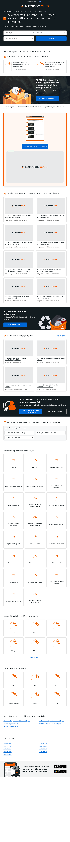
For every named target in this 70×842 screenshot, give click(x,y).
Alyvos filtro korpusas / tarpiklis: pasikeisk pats (16, 721)
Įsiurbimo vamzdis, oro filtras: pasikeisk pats (51, 721)
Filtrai (26, 11)
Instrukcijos (19, 11)
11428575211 (43, 752)
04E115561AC (43, 746)
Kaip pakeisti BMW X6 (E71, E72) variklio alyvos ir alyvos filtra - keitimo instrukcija (22, 64)
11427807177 (7, 755)
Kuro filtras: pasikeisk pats (10, 724)
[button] (34, 167)
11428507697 (7, 743)
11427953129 (43, 749)
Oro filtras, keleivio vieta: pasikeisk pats (50, 724)
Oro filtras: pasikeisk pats (10, 727)
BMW (40, 11)
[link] (18, 66)
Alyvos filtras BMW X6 (49, 98)
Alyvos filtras (33, 11)
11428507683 (43, 743)
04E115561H (7, 749)
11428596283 (7, 752)
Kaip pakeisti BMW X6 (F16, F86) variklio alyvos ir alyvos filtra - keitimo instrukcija (54, 64)
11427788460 (7, 746)
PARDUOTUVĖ (31, 2)
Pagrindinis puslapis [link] (8, 11)
